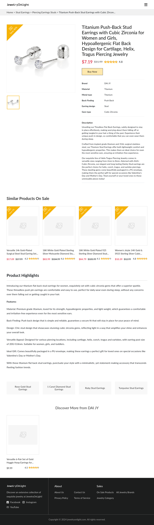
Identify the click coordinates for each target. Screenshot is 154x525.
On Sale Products (105, 492)
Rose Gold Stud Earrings (23, 388)
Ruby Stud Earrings (95, 388)
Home (10, 12)
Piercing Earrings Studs (44, 12)
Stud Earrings (23, 12)
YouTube (14, 507)
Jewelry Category (105, 498)
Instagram (31, 502)
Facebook (15, 502)
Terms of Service (82, 498)
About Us (59, 492)
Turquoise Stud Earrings (131, 388)
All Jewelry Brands (125, 492)
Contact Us (79, 492)
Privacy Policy (61, 498)
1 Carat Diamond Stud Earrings (59, 388)
